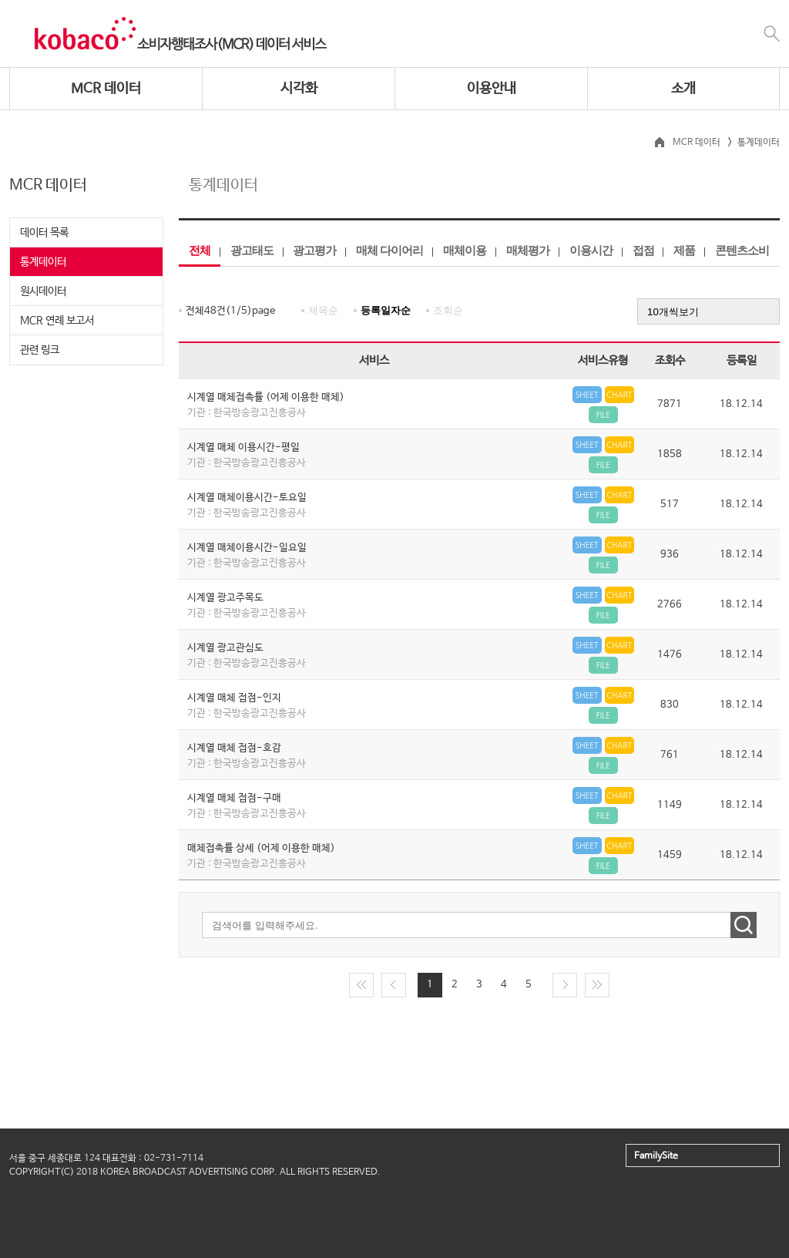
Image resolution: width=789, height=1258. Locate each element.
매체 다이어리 (389, 250)
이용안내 (491, 88)
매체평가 (527, 250)
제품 (684, 250)
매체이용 (464, 250)
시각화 (298, 88)
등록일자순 (386, 310)
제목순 (323, 310)
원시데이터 (43, 291)
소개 (683, 88)
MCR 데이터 (106, 88)
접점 (643, 250)
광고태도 (252, 250)
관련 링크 (39, 350)
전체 (199, 250)
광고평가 (314, 250)
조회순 (448, 310)
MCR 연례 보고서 (57, 320)
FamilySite (656, 1156)
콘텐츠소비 (742, 250)
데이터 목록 (44, 233)
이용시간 (591, 250)
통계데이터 (43, 262)
